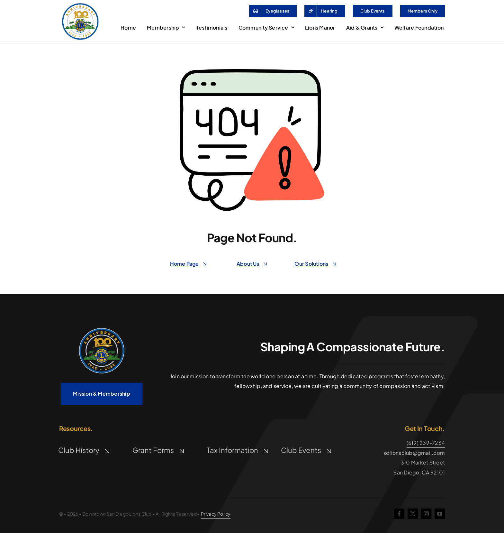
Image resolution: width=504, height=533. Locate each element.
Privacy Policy (216, 514)
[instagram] (426, 514)
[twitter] (413, 514)
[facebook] (399, 514)
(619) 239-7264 (426, 442)
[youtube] (440, 514)
